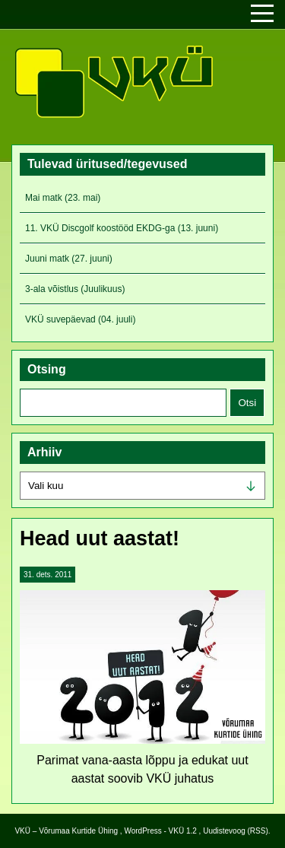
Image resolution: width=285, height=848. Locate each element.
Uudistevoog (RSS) (235, 831)
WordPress (142, 831)
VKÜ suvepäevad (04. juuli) (80, 319)
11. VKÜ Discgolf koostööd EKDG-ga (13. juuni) (121, 228)
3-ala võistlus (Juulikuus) (75, 289)
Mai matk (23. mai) (62, 197)
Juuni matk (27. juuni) (68, 258)
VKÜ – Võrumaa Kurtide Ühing (66, 831)
